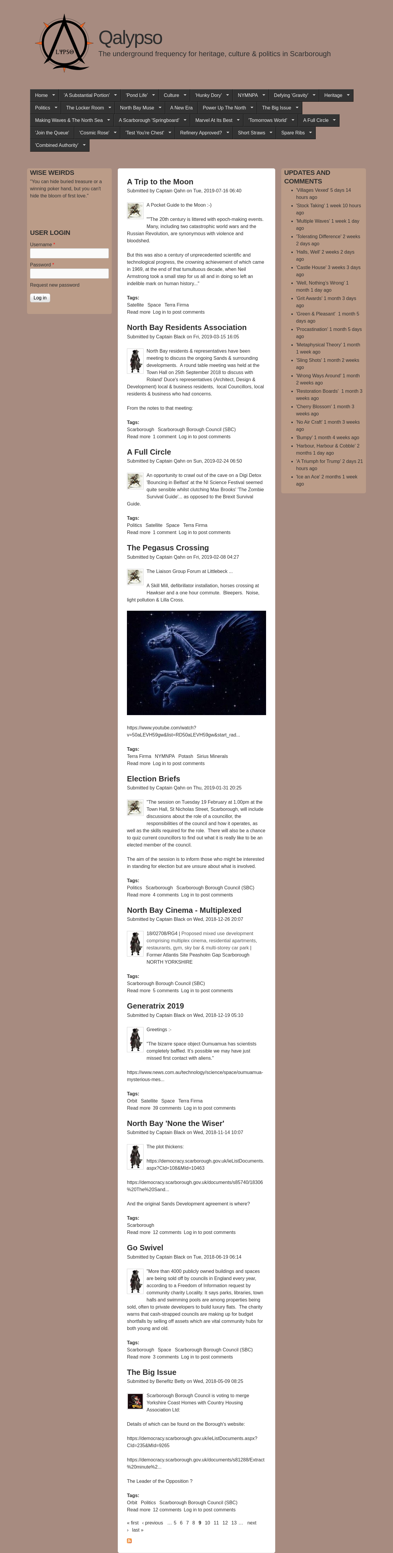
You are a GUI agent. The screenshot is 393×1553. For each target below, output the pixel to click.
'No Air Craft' (309, 422)
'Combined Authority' (58, 145)
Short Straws (253, 133)
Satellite (135, 304)
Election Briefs (153, 779)
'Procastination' (312, 329)
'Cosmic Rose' (95, 133)
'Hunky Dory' (209, 95)
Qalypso (130, 37)
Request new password (54, 285)
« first (133, 1522)
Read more (138, 312)
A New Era (181, 107)
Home (42, 95)
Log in (159, 312)
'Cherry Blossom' (314, 406)
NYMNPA (249, 95)
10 (207, 1522)
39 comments (167, 1108)
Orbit (132, 1100)
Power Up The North (225, 108)
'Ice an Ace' (308, 476)
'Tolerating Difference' (319, 236)
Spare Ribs (294, 133)
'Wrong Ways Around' (318, 375)
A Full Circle (317, 120)
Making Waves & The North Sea (70, 120)
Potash (185, 756)
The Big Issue (277, 108)
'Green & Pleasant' (316, 313)
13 (234, 1522)
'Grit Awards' (309, 298)
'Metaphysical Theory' (319, 344)
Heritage (334, 95)
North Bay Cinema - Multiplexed (184, 910)
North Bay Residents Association (187, 327)
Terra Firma (176, 304)
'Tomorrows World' (268, 120)
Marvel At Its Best (214, 120)
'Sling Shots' (309, 360)
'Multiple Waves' (313, 221)
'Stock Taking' (310, 205)
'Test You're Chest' (145, 133)
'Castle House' (311, 267)
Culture (172, 95)
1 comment (164, 436)
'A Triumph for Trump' (318, 461)
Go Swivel (145, 1247)
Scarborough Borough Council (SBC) (197, 429)
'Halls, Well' (308, 252)
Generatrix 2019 (155, 1006)
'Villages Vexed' (312, 190)
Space (154, 304)
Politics (43, 108)
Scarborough (140, 429)
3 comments (166, 1356)
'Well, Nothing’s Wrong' (320, 282)
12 (225, 1522)
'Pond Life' (138, 95)
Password (42, 264)
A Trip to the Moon (160, 182)
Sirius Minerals (212, 756)
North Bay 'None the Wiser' (175, 1123)
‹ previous (152, 1522)
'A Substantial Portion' (88, 95)
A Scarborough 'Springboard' (150, 120)
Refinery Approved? (202, 133)
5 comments (166, 990)
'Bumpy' (304, 437)
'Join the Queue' (52, 132)
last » (137, 1529)
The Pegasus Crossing (168, 548)
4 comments (166, 894)
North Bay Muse (138, 108)
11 (216, 1522)
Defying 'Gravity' (292, 95)
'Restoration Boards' (318, 391)
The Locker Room (86, 108)
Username (42, 244)
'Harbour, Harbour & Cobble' (326, 445)
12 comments (167, 1232)
